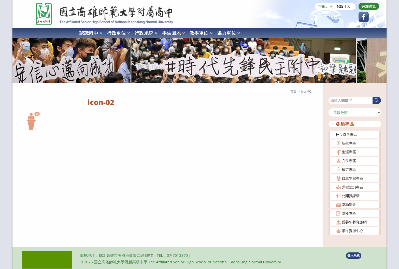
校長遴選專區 (346, 134)
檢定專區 (349, 169)
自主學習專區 (352, 178)
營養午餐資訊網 (354, 222)
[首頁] (293, 91)
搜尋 (332, 93)
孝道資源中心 (352, 230)
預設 (340, 6)
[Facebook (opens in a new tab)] (364, 17)
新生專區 (349, 143)
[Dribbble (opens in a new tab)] (369, 6)
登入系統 (353, 255)
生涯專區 (349, 151)
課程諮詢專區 (352, 187)
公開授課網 (351, 195)
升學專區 (349, 160)
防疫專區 (349, 213)
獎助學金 (349, 204)
